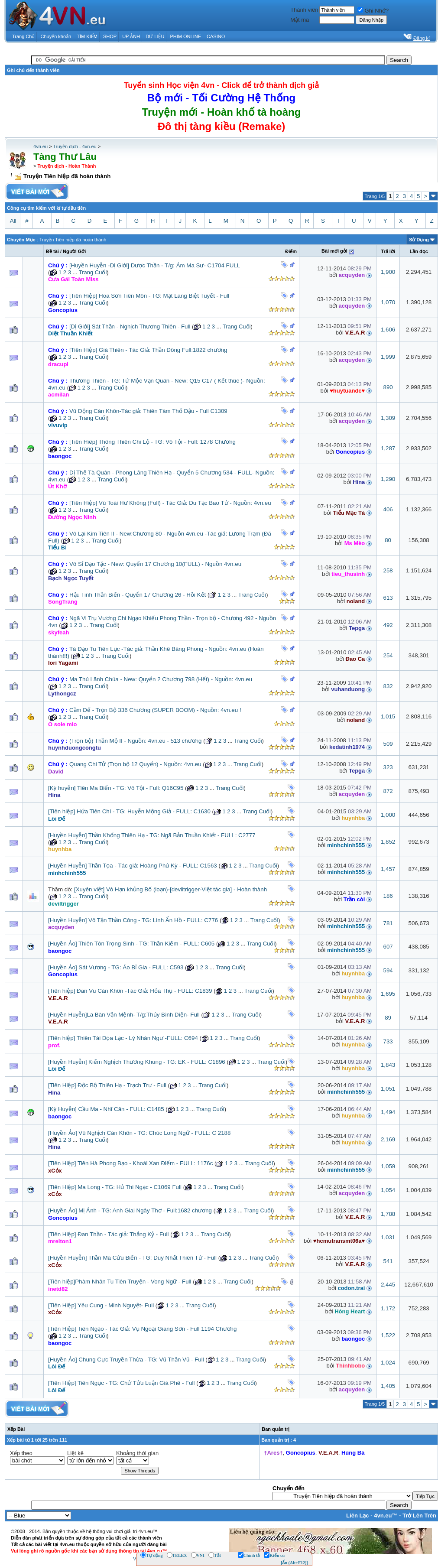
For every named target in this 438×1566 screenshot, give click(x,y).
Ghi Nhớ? (373, 10)
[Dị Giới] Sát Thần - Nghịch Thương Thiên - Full (130, 326)
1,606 (388, 329)
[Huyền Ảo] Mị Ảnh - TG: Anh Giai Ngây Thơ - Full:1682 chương (130, 1210)
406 (388, 509)
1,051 (388, 1088)
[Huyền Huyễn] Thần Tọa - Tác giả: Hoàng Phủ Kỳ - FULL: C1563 (132, 865)
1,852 (388, 841)
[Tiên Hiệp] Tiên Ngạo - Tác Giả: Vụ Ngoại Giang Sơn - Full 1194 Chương (142, 1329)
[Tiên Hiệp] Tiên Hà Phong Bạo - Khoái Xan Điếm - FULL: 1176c (130, 1163)
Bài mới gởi (334, 250)
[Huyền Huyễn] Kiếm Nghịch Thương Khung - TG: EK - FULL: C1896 (136, 1062)
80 (388, 540)
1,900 (388, 272)
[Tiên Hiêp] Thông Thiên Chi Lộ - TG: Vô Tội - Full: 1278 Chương (152, 442)
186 (388, 896)
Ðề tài (52, 251)
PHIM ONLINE (185, 36)
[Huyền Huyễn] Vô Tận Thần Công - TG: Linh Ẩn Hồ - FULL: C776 (133, 920)
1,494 (388, 1112)
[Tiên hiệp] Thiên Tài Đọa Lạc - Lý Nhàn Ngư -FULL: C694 (123, 1038)
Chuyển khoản (56, 36)
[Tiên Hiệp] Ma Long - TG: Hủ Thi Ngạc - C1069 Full (115, 1187)
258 (388, 570)
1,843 (388, 1065)
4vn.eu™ (385, 1515)
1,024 (388, 1362)
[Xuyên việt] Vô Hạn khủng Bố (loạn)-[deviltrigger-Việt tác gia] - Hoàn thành (170, 889)
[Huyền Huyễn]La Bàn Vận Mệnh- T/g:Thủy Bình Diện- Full (124, 1014)
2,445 (388, 1284)
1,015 (388, 716)
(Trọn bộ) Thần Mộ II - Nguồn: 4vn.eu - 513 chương (135, 741)
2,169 (388, 1139)
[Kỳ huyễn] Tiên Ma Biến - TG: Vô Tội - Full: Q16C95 (115, 788)
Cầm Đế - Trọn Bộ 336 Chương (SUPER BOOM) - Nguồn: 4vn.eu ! (155, 710)
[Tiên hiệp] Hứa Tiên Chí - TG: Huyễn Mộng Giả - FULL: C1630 (129, 811)
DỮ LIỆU (155, 36)
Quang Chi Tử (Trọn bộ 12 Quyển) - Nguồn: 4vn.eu (135, 764)
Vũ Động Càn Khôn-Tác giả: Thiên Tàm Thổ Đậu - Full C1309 (148, 411)
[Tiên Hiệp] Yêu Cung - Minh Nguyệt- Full (101, 1305)
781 (388, 923)
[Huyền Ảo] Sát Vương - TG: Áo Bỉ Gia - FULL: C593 (115, 967)
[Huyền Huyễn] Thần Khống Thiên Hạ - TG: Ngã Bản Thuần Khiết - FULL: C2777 (151, 835)
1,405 (388, 1386)
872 (388, 791)
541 (388, 1261)
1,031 (388, 1237)
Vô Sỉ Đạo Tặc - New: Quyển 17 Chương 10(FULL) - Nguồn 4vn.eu (155, 564)
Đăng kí (421, 38)
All (13, 221)
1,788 (388, 1214)
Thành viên (304, 9)
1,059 (388, 1166)
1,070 (388, 302)
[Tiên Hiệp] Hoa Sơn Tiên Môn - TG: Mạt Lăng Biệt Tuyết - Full (149, 295)
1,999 (388, 357)
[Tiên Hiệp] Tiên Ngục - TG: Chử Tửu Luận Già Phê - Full (121, 1383)
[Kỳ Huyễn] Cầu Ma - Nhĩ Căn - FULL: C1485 (106, 1109)
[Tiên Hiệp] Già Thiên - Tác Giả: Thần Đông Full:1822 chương (148, 350)
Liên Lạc (357, 1515)
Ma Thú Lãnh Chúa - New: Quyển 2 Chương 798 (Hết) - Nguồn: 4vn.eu (160, 679)
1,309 (388, 418)
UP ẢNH (131, 36)
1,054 (388, 1190)
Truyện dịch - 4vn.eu (74, 146)
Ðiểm (291, 251)
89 (388, 1017)
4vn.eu (40, 146)
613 (388, 598)
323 (388, 767)
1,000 (388, 815)
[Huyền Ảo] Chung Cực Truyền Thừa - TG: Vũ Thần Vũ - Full (126, 1359)
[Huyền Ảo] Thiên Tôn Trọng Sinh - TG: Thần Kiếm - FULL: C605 (131, 943)
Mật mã (299, 19)
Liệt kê (75, 1453)
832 (388, 686)
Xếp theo (21, 1453)
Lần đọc (418, 251)
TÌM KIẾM (87, 36)
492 (388, 625)
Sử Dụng (419, 239)
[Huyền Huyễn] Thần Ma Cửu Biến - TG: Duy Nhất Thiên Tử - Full (132, 1257)
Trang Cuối (93, 272)
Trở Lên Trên (419, 1515)
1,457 (388, 869)
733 (388, 1041)
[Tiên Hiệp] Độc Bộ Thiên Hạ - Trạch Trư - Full (107, 1085)
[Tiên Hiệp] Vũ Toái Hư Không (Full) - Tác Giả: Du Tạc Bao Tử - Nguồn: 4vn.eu (170, 503)
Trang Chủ (23, 36)
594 (388, 970)
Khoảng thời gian (137, 1453)
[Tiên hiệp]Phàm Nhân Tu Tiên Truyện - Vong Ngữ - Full (119, 1281)
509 (388, 744)
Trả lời (388, 251)
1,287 (388, 448)
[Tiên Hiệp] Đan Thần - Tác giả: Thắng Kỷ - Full (108, 1234)
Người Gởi (74, 251)
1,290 (388, 479)
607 (388, 946)
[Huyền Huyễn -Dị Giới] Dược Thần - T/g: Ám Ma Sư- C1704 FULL (154, 265)
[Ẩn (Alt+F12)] (294, 1562)
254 (388, 655)
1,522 (388, 1335)
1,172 (388, 1308)
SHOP (110, 36)
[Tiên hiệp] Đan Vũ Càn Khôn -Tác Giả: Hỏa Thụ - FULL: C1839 (130, 991)
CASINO (216, 36)
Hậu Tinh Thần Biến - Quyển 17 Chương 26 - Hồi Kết (137, 594)
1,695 (388, 994)
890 (388, 387)
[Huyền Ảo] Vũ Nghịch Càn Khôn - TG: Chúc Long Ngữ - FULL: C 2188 (139, 1133)
